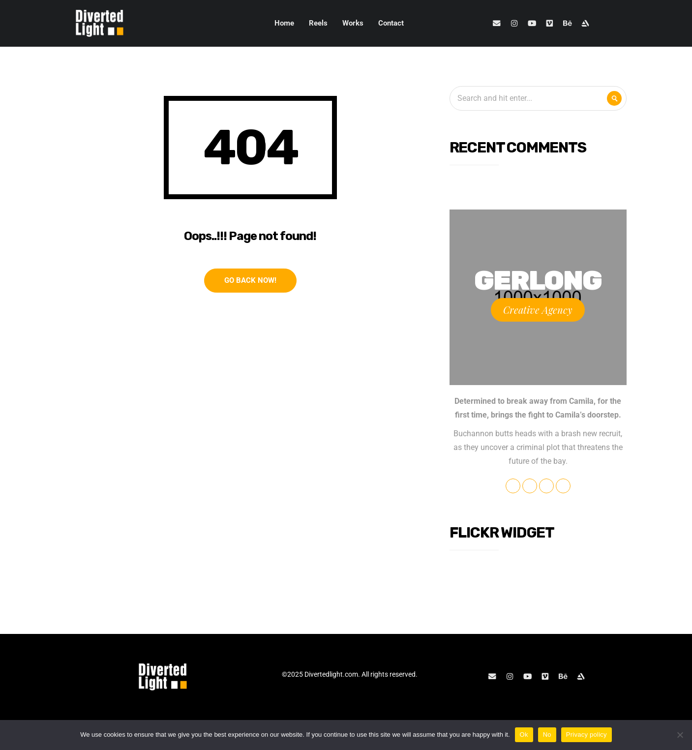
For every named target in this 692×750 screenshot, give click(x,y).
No (547, 734)
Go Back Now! (250, 280)
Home (284, 23)
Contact (391, 23)
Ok (524, 734)
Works (352, 23)
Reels (318, 23)
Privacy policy (586, 734)
